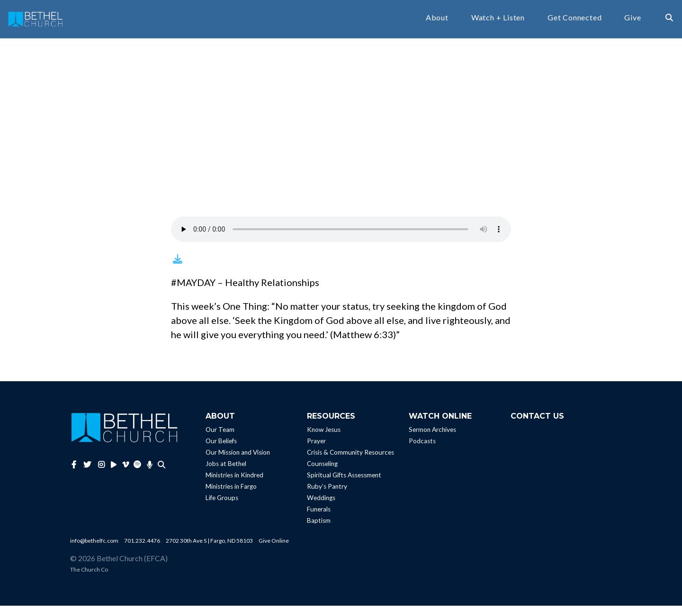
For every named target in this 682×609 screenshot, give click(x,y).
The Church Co (89, 572)
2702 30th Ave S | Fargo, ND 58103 (209, 543)
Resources (331, 419)
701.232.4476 (142, 543)
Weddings (321, 501)
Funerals (319, 512)
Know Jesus (324, 433)
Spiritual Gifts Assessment (344, 478)
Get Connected (574, 19)
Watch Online (440, 419)
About (437, 19)
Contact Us (537, 419)
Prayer (316, 444)
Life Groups (222, 501)
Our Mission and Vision (238, 455)
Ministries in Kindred (234, 478)
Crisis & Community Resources (350, 455)
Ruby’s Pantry (327, 489)
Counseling (322, 467)
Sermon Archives (432, 433)
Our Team (220, 433)
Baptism (319, 524)
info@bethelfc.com (94, 543)
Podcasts (422, 444)
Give (632, 19)
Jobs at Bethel (226, 467)
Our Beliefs (221, 444)
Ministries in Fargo (231, 489)
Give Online (274, 543)
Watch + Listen (498, 19)
